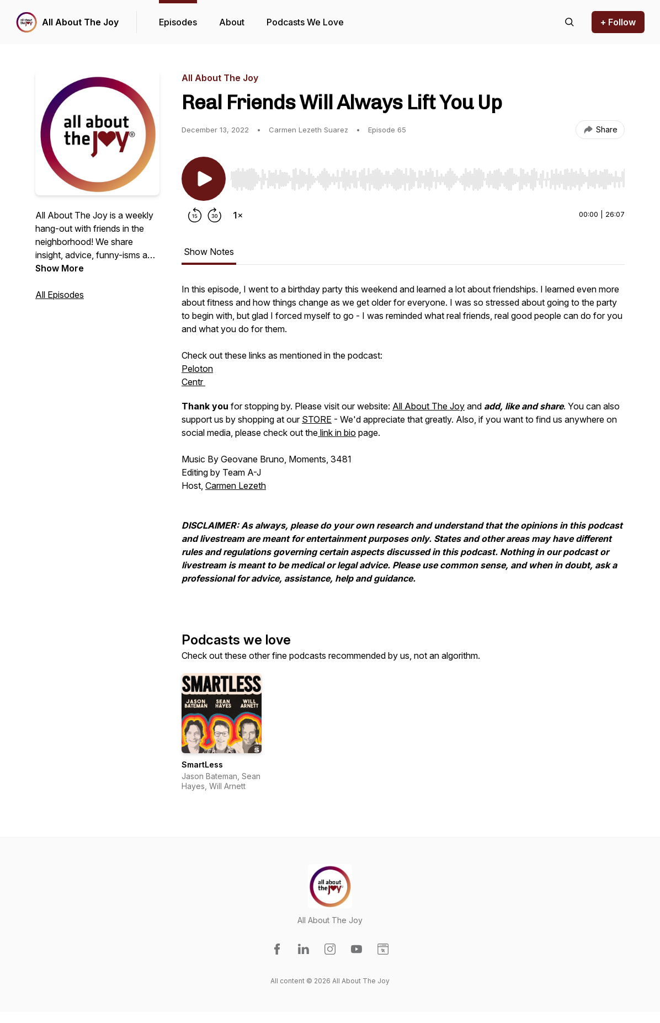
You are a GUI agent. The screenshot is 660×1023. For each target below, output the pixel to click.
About (231, 22)
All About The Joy (80, 22)
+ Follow (618, 22)
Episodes (178, 22)
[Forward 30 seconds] (214, 215)
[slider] (427, 179)
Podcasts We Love (305, 22)
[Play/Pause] (204, 179)
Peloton (197, 368)
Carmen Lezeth (235, 485)
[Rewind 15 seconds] (195, 215)
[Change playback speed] (238, 215)
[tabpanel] (403, 439)
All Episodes (59, 294)
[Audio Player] (427, 176)
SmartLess (202, 764)
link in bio (337, 432)
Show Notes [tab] (209, 251)
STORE (317, 419)
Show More (59, 268)
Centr (193, 381)
